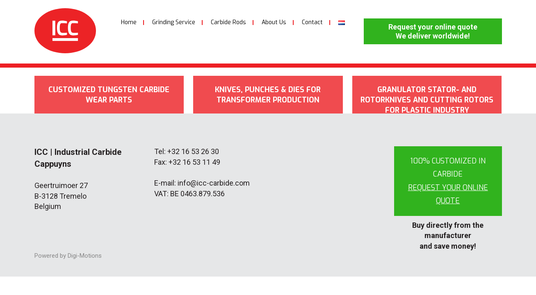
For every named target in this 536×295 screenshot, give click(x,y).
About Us (274, 22)
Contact (312, 22)
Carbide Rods (228, 22)
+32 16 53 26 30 (193, 151)
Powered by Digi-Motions (68, 255)
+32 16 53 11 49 (194, 162)
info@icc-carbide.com (214, 183)
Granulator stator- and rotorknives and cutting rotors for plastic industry (426, 99)
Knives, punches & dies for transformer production (268, 95)
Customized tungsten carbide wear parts (108, 95)
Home (129, 22)
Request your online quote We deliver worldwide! (432, 31)
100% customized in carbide (448, 181)
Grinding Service (173, 22)
